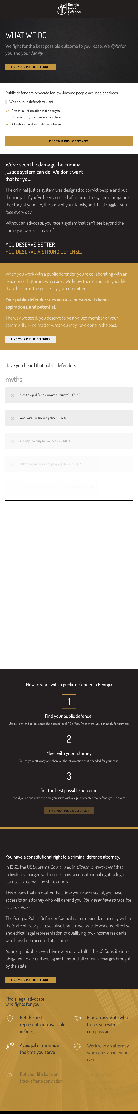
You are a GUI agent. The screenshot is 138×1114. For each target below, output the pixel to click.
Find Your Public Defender (31, 67)
